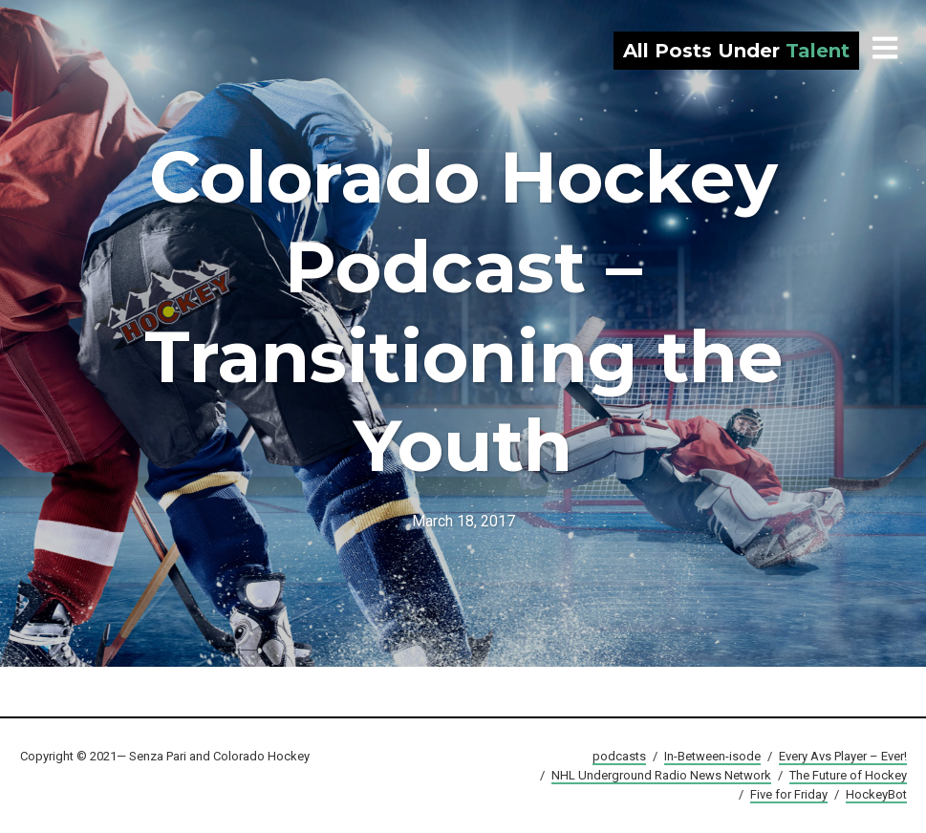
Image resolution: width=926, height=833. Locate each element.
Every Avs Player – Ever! (843, 756)
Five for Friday (789, 794)
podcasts (619, 756)
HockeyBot (876, 794)
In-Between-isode (712, 756)
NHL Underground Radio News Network (661, 775)
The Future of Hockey (848, 775)
